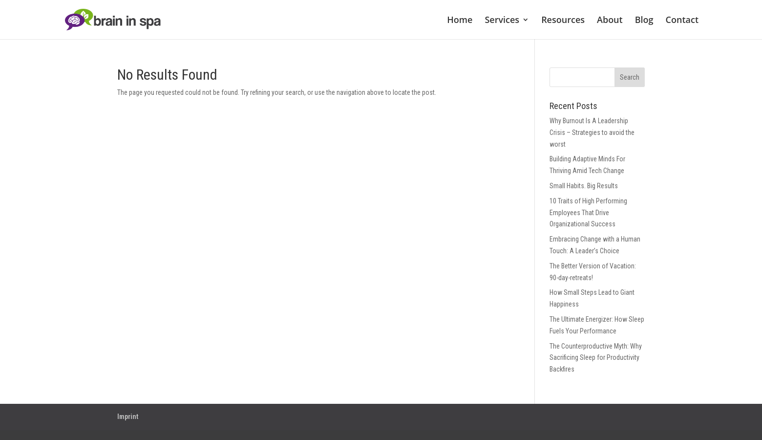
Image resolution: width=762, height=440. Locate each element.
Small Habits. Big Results (584, 186)
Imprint (127, 416)
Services (502, 20)
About (610, 20)
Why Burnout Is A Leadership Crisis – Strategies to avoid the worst (592, 132)
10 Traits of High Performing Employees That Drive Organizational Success (588, 212)
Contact (682, 20)
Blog (644, 20)
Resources (563, 20)
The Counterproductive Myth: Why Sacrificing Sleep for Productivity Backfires (596, 358)
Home (459, 20)
